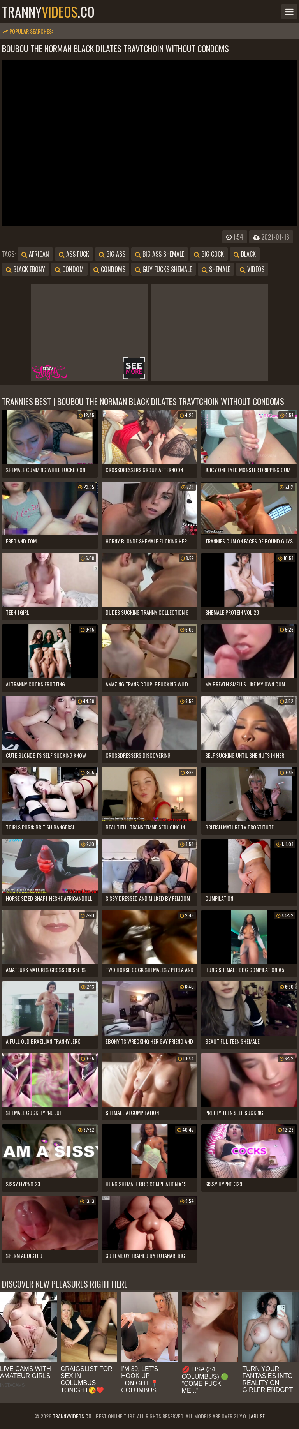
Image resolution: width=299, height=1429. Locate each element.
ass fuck (74, 254)
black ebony (25, 269)
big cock (209, 254)
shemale (216, 269)
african (35, 254)
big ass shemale (159, 254)
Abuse (258, 1416)
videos (252, 269)
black (245, 254)
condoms (109, 269)
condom (69, 269)
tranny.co (48, 11)
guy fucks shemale (163, 269)
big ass (112, 254)
